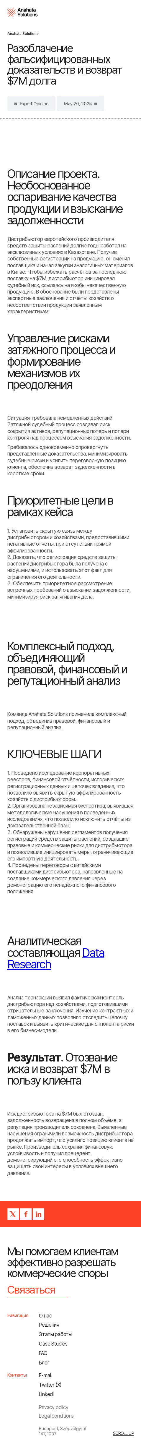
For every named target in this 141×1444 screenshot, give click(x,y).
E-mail (45, 1375)
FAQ (43, 1353)
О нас (45, 1315)
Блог (44, 1362)
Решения (49, 1324)
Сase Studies (53, 1343)
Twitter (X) (50, 1384)
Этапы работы (55, 1334)
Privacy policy (53, 1407)
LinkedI (46, 1394)
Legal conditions (56, 1415)
